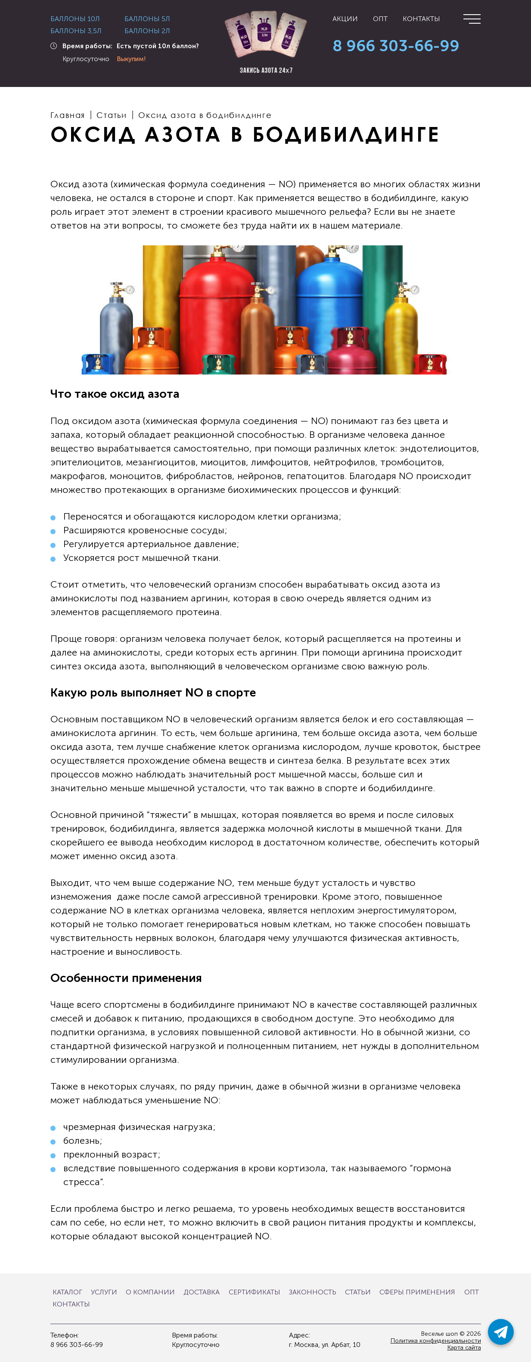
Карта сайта (464, 1347)
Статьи (358, 1292)
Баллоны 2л (147, 31)
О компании (150, 1292)
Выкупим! (131, 59)
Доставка (201, 1292)
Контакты (421, 19)
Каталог (67, 1292)
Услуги (104, 1292)
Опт (380, 19)
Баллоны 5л (147, 19)
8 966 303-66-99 (396, 46)
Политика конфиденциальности (436, 1340)
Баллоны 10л (75, 19)
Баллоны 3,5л (76, 31)
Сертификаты (254, 1292)
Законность (312, 1292)
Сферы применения (417, 1292)
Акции (345, 19)
